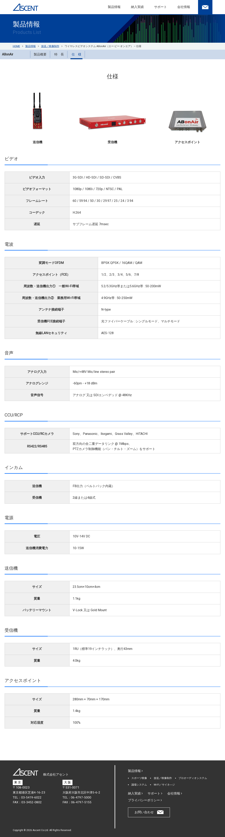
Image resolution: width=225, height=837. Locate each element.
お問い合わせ (144, 812)
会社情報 (183, 7)
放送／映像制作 (163, 778)
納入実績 (137, 7)
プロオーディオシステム (192, 778)
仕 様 (76, 54)
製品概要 (40, 54)
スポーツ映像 (139, 778)
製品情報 (114, 7)
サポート (160, 7)
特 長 (59, 54)
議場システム (139, 784)
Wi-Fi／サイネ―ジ (164, 784)
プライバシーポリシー (145, 800)
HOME (16, 46)
